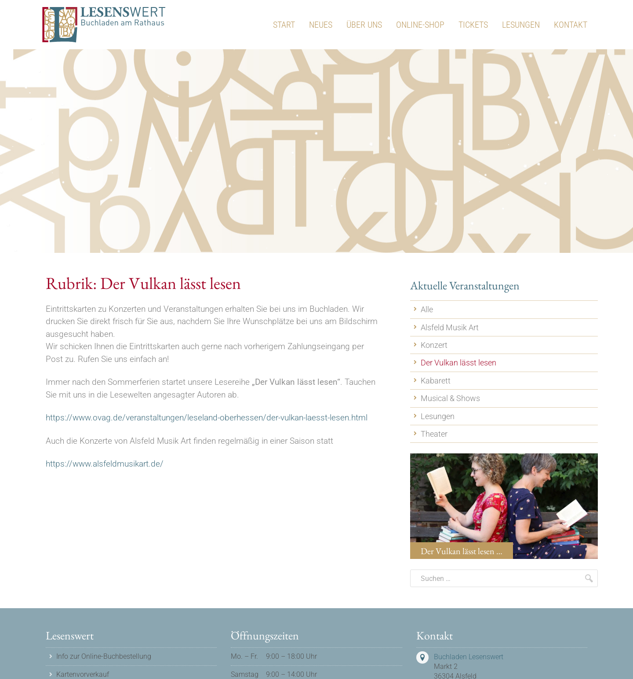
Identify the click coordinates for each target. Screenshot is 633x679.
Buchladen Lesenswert (468, 657)
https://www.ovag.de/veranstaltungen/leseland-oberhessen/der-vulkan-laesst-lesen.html (206, 418)
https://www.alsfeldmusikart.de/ (105, 464)
